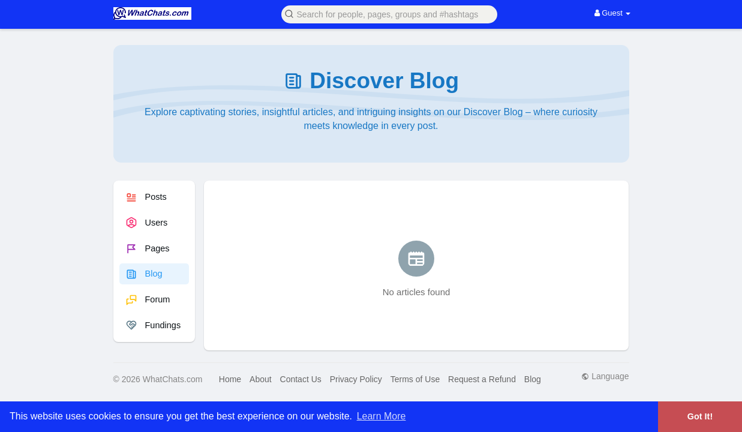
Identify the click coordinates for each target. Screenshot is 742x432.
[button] (389, 13)
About (261, 379)
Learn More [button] (381, 416)
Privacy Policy (356, 379)
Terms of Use (415, 379)
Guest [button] (612, 12)
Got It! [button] (700, 416)
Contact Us (301, 379)
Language (605, 376)
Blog (532, 379)
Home (230, 379)
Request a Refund (482, 379)
